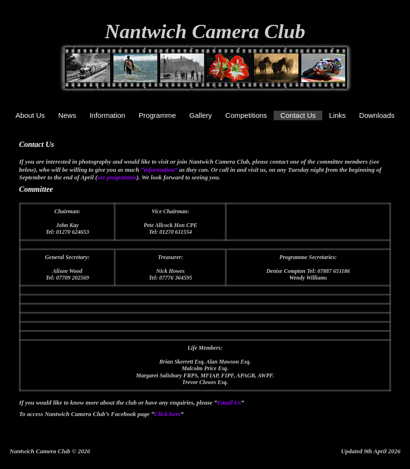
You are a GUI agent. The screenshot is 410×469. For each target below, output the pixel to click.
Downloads (376, 115)
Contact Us (298, 115)
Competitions (246, 115)
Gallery (200, 115)
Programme (157, 115)
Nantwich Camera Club (205, 31)
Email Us (229, 402)
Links (337, 115)
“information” (160, 169)
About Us (30, 115)
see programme (116, 177)
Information (107, 115)
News (67, 115)
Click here (167, 413)
